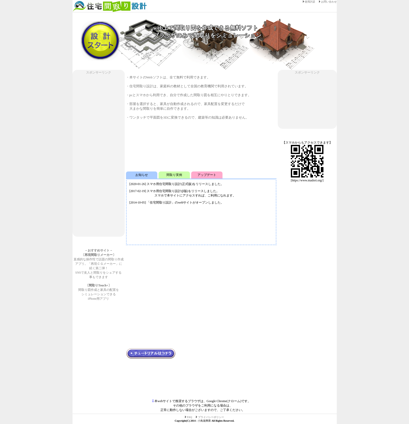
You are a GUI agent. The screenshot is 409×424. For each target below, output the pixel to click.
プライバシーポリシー (210, 417)
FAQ (189, 417)
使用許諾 (309, 1)
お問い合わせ (328, 1)
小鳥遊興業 (204, 420)
